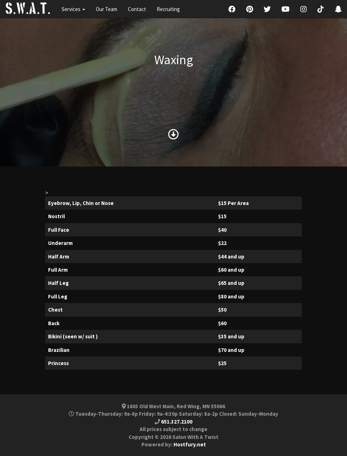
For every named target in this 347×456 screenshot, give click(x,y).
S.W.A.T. (28, 9)
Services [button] (73, 9)
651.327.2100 (176, 421)
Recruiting (168, 9)
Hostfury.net (190, 444)
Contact (137, 9)
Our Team (106, 9)
